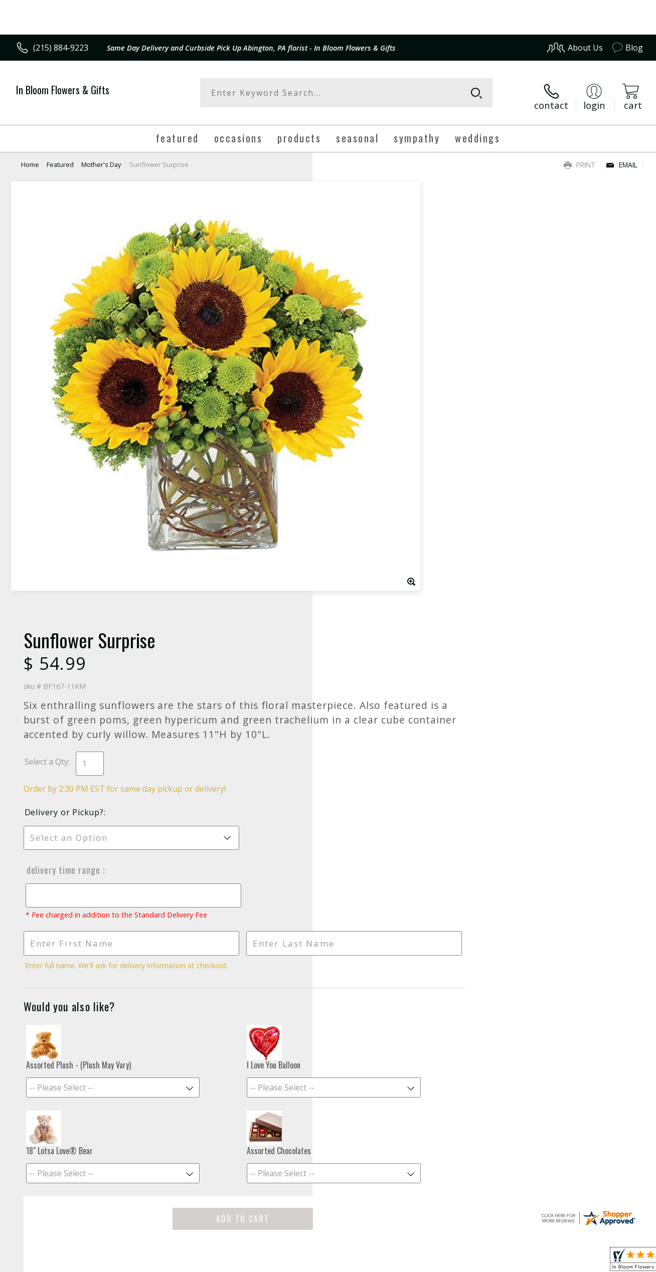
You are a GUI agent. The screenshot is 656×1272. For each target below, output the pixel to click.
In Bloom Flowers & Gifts (62, 89)
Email (621, 158)
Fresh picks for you (328, 904)
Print (579, 158)
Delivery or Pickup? (368, 371)
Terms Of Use (423, 1261)
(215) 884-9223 (60, 47)
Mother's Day (101, 157)
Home (30, 157)
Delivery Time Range (367, 428)
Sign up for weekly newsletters (328, 966)
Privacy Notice (481, 1261)
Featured (60, 157)
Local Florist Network (552, 1261)
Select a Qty (351, 320)
